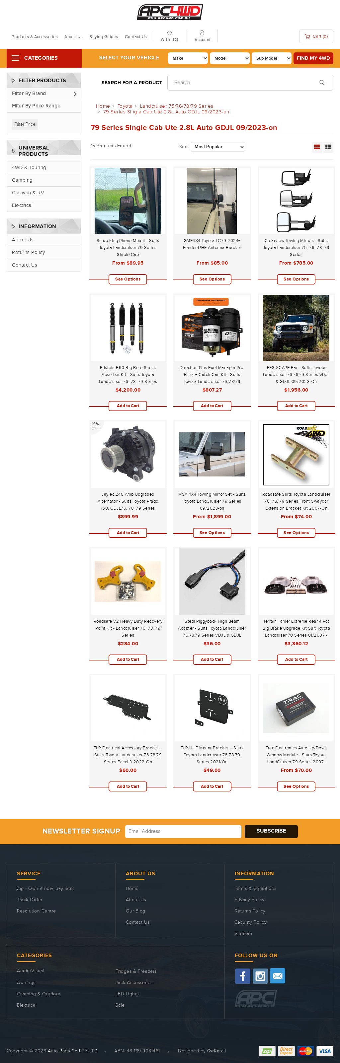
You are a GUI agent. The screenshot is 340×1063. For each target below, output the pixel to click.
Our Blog (135, 911)
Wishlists (170, 39)
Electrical (22, 205)
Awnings (26, 982)
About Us (73, 36)
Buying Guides (103, 36)
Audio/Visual (30, 970)
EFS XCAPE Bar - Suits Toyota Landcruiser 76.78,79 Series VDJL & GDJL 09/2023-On (296, 374)
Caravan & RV (28, 193)
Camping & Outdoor (38, 994)
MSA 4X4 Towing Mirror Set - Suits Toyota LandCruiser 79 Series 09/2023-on (212, 501)
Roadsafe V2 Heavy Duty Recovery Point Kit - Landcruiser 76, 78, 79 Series (128, 628)
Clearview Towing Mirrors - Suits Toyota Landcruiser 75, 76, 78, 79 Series (296, 247)
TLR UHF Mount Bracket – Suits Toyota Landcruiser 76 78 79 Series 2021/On (212, 755)
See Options (128, 279)
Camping (22, 180)
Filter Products (42, 81)
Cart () (316, 36)
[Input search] (250, 82)
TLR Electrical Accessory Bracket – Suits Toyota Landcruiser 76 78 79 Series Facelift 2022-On (128, 755)
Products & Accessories (35, 36)
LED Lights (127, 994)
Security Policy (251, 922)
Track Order (29, 900)
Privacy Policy (250, 900)
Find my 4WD (313, 58)
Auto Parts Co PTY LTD (73, 1051)
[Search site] (321, 82)
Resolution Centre (36, 911)
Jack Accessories (134, 982)
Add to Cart (128, 405)
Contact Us (136, 36)
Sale (120, 1005)
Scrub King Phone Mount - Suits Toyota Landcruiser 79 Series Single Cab (128, 247)
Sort (183, 147)
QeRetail (216, 1051)
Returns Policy (28, 252)
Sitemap (243, 933)
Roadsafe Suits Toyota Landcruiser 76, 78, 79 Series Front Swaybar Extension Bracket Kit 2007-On (296, 501)
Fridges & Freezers (136, 971)
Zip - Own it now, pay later (45, 888)
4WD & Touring (29, 167)
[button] (44, 94)
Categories (41, 58)
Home (132, 888)
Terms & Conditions (256, 888)
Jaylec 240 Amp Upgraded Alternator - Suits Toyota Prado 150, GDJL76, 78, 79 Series (128, 501)
